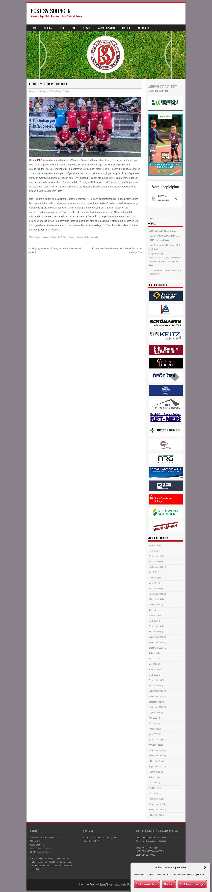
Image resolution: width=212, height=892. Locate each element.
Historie (126, 28)
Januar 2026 (154, 561)
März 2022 (153, 734)
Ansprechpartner (107, 28)
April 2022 (153, 729)
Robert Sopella (62, 91)
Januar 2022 (154, 745)
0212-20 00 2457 (44, 852)
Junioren (72, 237)
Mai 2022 (153, 723)
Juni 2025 (153, 572)
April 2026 (153, 545)
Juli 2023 (153, 653)
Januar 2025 (154, 588)
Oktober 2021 (155, 761)
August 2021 (154, 772)
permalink (94, 237)
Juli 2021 (153, 777)
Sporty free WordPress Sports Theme (95, 884)
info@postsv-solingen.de (41, 848)
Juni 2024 (153, 610)
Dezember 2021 (156, 750)
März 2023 (153, 675)
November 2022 (156, 696)
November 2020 (156, 809)
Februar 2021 (155, 799)
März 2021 (153, 793)
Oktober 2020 (155, 815)
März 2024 (153, 621)
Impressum (143, 28)
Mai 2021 (153, 782)
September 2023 (156, 648)
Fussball (49, 28)
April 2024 (153, 615)
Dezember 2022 (156, 691)
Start (34, 28)
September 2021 (156, 766)
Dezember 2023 (156, 637)
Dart (74, 28)
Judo (62, 28)
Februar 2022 (155, 739)
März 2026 (153, 551)
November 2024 (156, 594)
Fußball (64, 237)
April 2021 (153, 788)
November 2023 (156, 642)
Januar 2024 (154, 632)
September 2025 (156, 567)
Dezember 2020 (156, 804)
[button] (205, 876)
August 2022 (154, 712)
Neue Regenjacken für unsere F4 (163, 245)
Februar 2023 (155, 680)
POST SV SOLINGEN (51, 11)
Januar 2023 (154, 686)
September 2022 (156, 707)
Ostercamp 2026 (156, 231)
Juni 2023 (153, 659)
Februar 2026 (155, 556)
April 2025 (153, 578)
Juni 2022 (153, 718)
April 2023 (153, 669)
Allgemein (55, 237)
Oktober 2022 (155, 702)
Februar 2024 (155, 626)
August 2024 (154, 605)
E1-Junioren (43, 160)
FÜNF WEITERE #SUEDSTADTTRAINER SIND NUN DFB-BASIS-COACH (165, 257)
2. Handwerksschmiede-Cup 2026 (164, 270)
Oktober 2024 (155, 599)
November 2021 (156, 756)
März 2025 (153, 583)
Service (87, 28)
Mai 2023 (153, 664)
